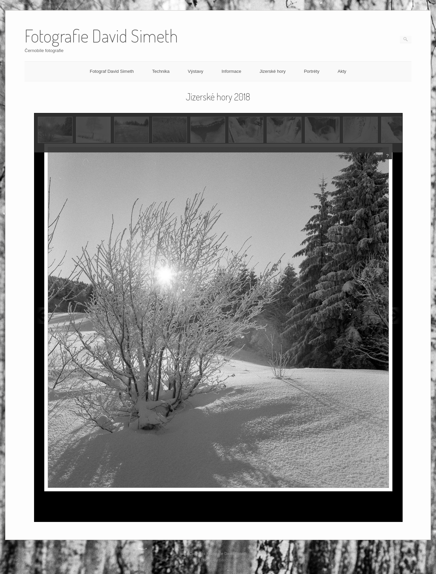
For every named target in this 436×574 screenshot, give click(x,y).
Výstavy (195, 71)
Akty (342, 71)
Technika (160, 71)
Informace (231, 71)
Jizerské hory (273, 71)
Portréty (312, 71)
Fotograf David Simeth (112, 71)
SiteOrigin (227, 560)
